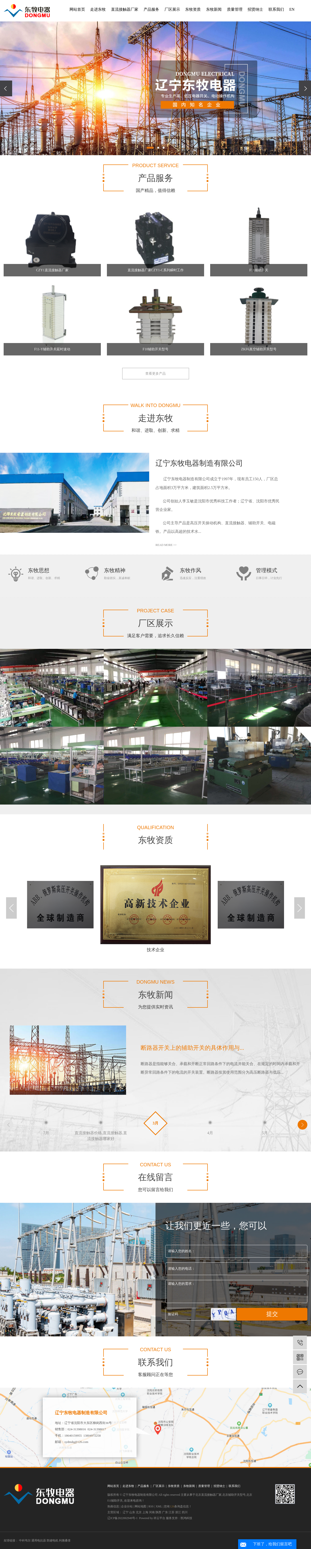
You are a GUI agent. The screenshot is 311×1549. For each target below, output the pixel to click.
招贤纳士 (255, 9)
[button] (150, 148)
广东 (165, 1512)
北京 (139, 1512)
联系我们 (276, 9)
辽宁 (126, 1512)
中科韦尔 (25, 1540)
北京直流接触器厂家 (208, 1494)
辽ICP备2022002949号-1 (122, 1518)
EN (291, 9)
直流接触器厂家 (124, 9)
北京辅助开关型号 (234, 1494)
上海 (145, 1512)
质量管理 (234, 9)
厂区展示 (172, 9)
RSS (151, 1506)
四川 (185, 1512)
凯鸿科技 (186, 1518)
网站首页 (77, 9)
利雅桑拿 (65, 1540)
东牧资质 (193, 9)
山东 (132, 1512)
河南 (152, 1512)
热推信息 (113, 1506)
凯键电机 (53, 1540)
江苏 (171, 1512)
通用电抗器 (39, 1540)
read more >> (166, 545)
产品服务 (151, 9)
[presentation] (6, 88)
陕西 (158, 1512)
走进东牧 (98, 9)
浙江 (178, 1512)
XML (159, 1506)
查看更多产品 (155, 373)
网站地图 (140, 1506)
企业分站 (127, 1506)
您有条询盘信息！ (178, 1506)
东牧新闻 (214, 9)
